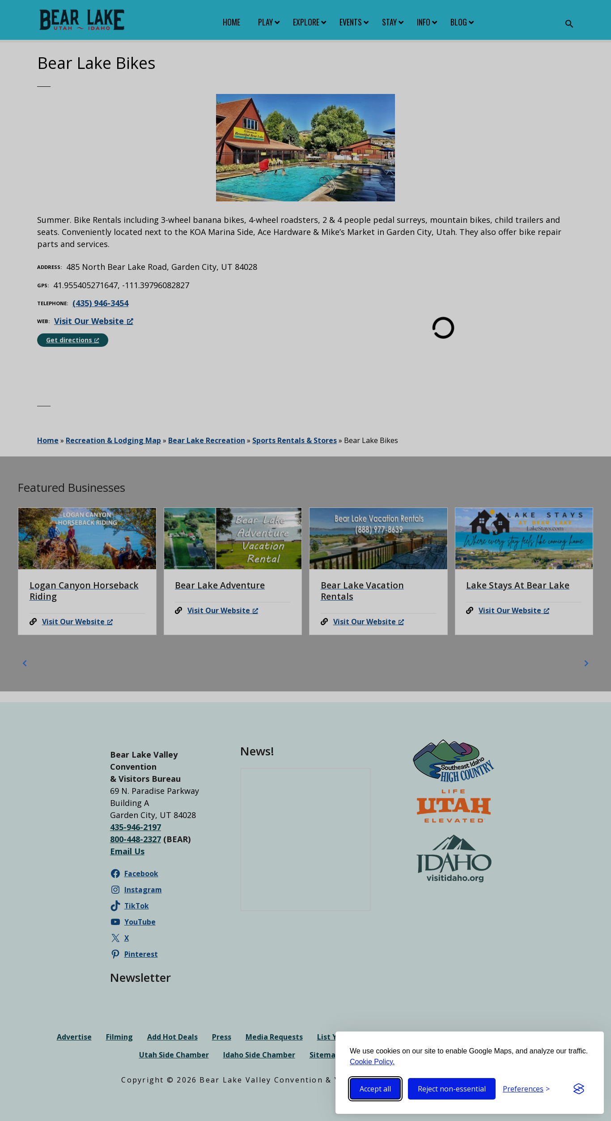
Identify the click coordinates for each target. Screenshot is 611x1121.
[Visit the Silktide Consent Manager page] (579, 1089)
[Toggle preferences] (526, 1088)
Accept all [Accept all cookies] (375, 1089)
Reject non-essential (452, 1089)
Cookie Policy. (372, 1062)
